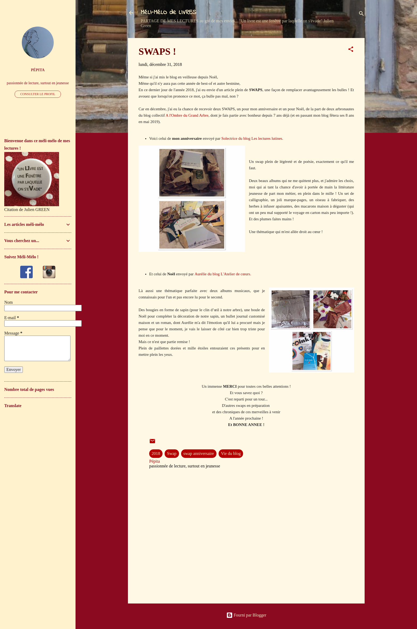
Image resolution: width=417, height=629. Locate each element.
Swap (172, 453)
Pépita (38, 70)
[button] (351, 50)
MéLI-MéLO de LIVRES (168, 12)
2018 (156, 453)
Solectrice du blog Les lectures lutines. (252, 138)
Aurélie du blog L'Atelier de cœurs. (223, 274)
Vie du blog (231, 453)
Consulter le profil (37, 94)
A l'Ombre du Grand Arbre (187, 115)
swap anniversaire (199, 453)
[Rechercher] (361, 14)
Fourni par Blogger (246, 615)
